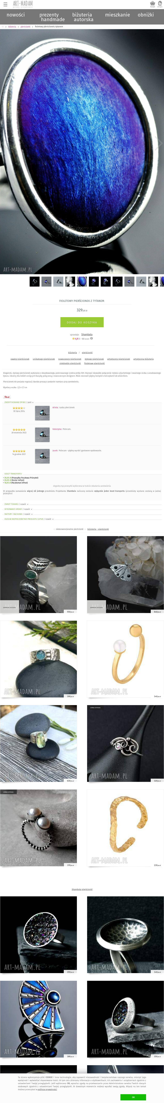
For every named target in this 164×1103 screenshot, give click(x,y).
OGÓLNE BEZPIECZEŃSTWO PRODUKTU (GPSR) (29, 519)
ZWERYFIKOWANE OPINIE (19, 402)
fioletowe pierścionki (94, 363)
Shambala (86, 334)
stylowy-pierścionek (94, 359)
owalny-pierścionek (20, 359)
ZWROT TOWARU (16, 504)
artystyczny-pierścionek (118, 359)
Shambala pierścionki (82, 889)
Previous (5, 143)
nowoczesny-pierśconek (69, 359)
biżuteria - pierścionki (98, 529)
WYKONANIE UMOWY (18, 509)
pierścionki (87, 352)
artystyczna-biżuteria (143, 359)
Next (159, 143)
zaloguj (159, 7)
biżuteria (72, 352)
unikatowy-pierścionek (44, 359)
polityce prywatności (47, 1089)
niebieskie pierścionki (70, 363)
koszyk (152, 7)
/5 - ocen (80, 338)
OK (133, 1097)
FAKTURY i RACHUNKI (18, 514)
